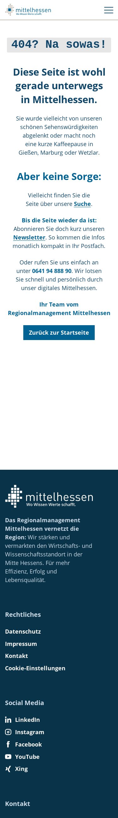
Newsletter (29, 236)
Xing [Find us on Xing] (16, 768)
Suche (82, 202)
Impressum (21, 644)
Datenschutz (23, 631)
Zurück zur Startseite (59, 331)
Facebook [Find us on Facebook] (23, 744)
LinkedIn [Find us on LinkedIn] (22, 719)
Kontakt (16, 656)
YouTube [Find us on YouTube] (22, 756)
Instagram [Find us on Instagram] (24, 732)
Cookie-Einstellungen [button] (35, 668)
